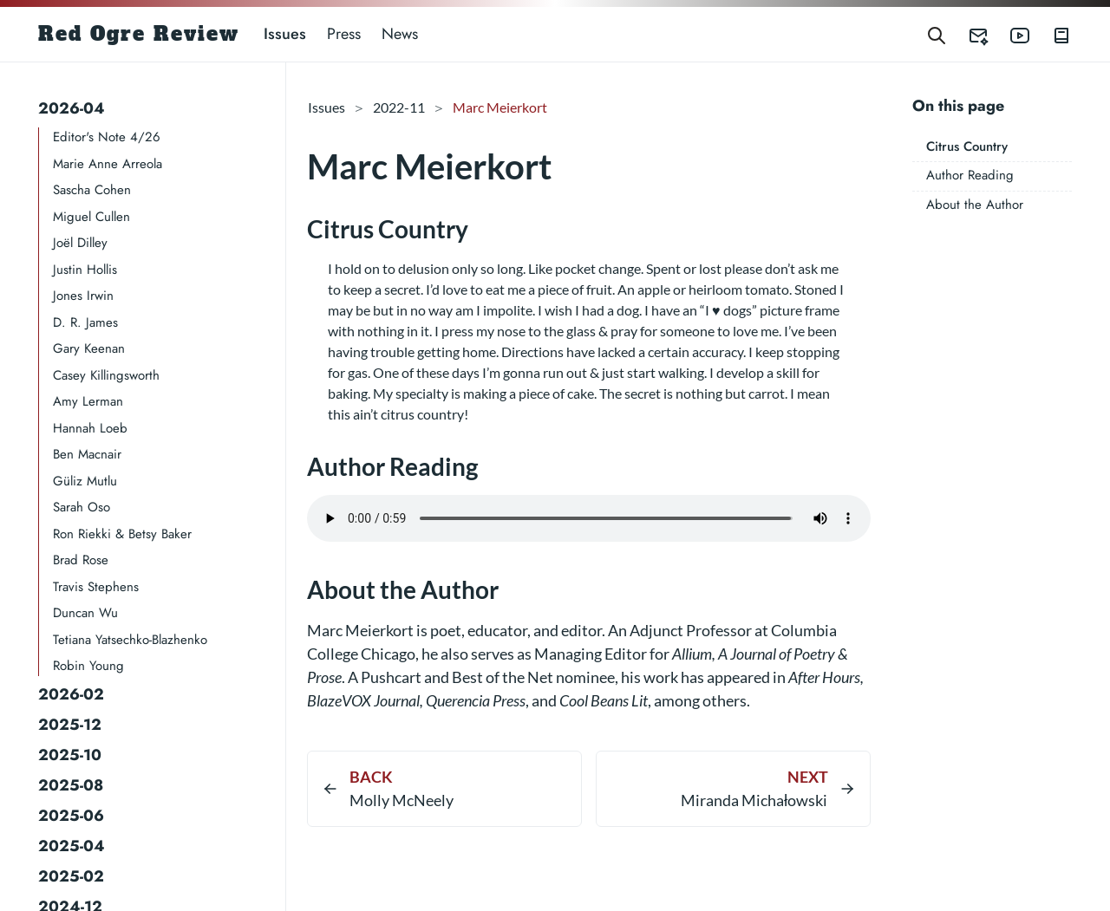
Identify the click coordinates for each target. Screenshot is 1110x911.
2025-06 (71, 815)
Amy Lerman (88, 401)
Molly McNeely (401, 800)
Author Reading (970, 175)
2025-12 (69, 724)
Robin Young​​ (88, 665)
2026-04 (71, 108)
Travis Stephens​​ (96, 586)
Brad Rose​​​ (80, 559)
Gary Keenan (89, 348)
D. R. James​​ (85, 322)
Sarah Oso (81, 507)
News (400, 34)
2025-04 (71, 846)
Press (344, 34)
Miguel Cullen (91, 216)
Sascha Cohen (92, 189)
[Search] (936, 34)
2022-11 (399, 107)
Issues (285, 34)
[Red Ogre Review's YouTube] (1009, 34)
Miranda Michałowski (754, 800)
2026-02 (71, 694)
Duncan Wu (85, 612)
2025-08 (70, 785)
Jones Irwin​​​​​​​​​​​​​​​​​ (83, 295)
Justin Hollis (85, 269)
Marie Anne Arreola (107, 163)
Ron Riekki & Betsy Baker (122, 533)
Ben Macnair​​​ (87, 454)
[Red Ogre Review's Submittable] (968, 34)
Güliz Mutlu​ (85, 481)
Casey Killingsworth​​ (106, 375)
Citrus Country (967, 146)
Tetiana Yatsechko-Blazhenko (130, 639)
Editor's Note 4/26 (106, 136)
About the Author (974, 204)
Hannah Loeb (90, 428)
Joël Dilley (80, 242)
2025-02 (71, 876)
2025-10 (69, 755)
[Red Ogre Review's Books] (1051, 34)
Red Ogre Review (138, 34)
